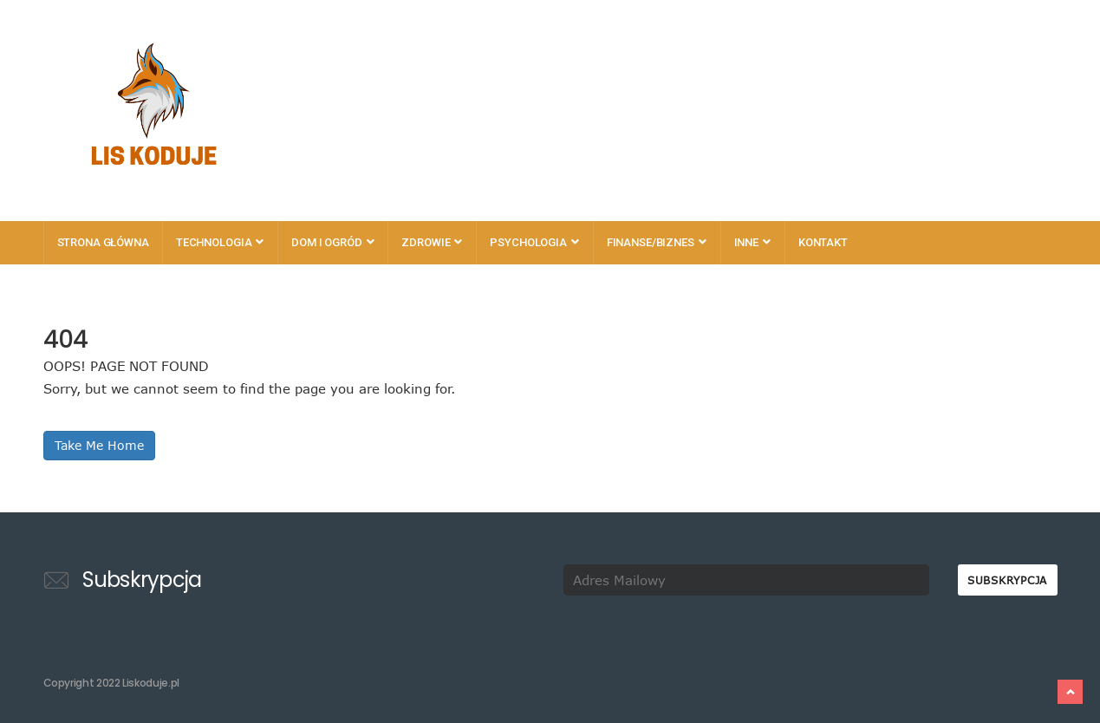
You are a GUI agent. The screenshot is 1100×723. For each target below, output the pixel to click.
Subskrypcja (1007, 580)
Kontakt (823, 242)
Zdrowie (431, 242)
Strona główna (103, 242)
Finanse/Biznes (656, 242)
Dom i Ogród (332, 242)
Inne (752, 242)
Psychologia (534, 242)
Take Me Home (99, 445)
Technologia (220, 242)
